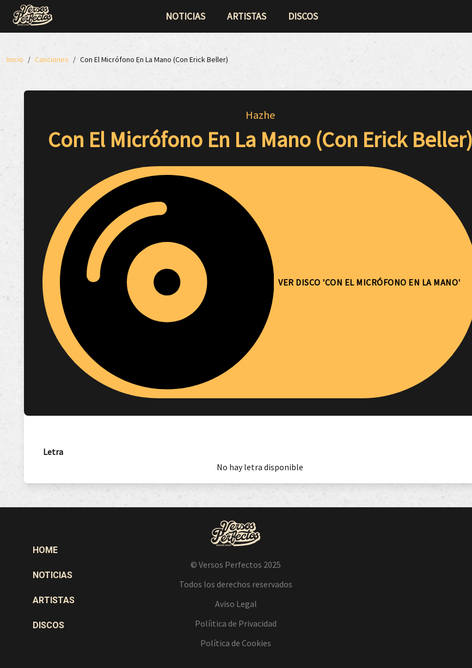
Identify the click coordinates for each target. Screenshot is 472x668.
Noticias (52, 575)
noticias (185, 16)
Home (45, 550)
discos (303, 16)
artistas (246, 16)
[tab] (53, 452)
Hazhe (260, 115)
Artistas (54, 600)
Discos (48, 625)
